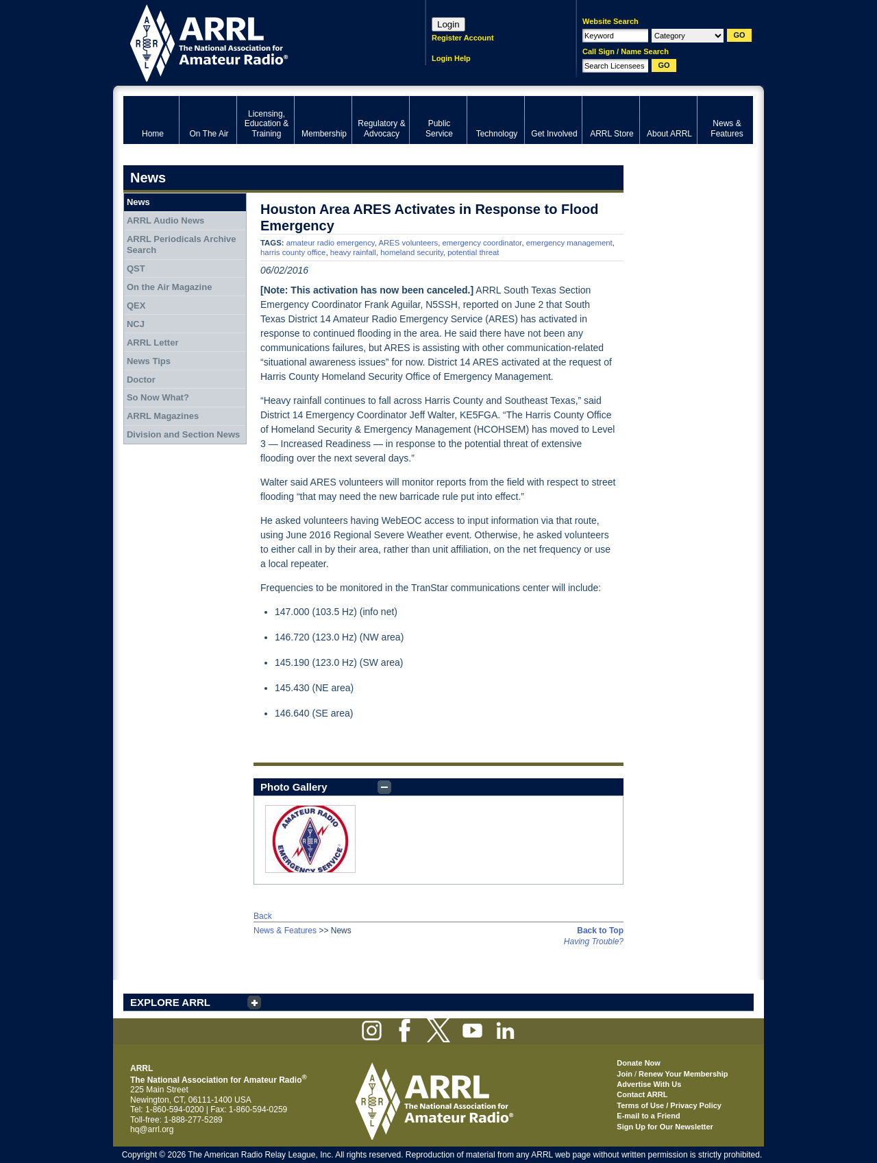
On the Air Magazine (169, 287)
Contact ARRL (642, 1094)
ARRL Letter (153, 342)
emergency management (569, 243)
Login (448, 24)
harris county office (292, 252)
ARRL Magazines (163, 416)
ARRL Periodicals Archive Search (181, 244)
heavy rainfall (353, 252)
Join (624, 1074)
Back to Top (600, 930)
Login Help (451, 58)
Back (263, 916)
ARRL (256, 41)
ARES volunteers (408, 243)
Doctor (141, 379)
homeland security (411, 252)
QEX (136, 305)
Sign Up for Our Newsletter (665, 1127)
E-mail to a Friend (648, 1116)
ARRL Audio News (165, 220)
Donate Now (638, 1063)
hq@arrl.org (152, 1129)
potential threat (473, 252)
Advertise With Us (649, 1084)
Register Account (463, 38)
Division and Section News (183, 434)
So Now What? (158, 397)
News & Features (285, 930)
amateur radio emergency (330, 243)
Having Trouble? (593, 941)
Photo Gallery (294, 787)
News (138, 202)
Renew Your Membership (683, 1074)
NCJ (136, 324)
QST (136, 268)
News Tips (149, 361)
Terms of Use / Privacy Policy (669, 1105)
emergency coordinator (482, 243)
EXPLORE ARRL (170, 1002)
